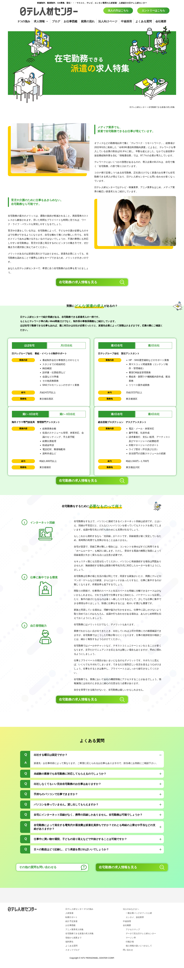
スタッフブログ (72, 950)
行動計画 (130, 942)
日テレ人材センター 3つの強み (79, 909)
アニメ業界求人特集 (74, 929)
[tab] (92, 759)
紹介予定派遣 (71, 921)
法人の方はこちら (118, 10)
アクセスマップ (133, 929)
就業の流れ (88, 21)
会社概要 (160, 21)
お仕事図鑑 (70, 21)
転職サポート (71, 917)
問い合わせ (128, 950)
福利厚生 (69, 942)
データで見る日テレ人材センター (141, 933)
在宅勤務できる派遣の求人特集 (79, 933)
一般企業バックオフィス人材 (139, 913)
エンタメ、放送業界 (135, 917)
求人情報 (41, 21)
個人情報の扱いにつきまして (139, 946)
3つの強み (24, 21)
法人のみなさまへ (131, 909)
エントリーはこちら (153, 10)
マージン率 (131, 937)
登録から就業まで (73, 937)
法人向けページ (107, 21)
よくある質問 (143, 21)
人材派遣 (69, 913)
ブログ (56, 21)
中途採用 (126, 21)
